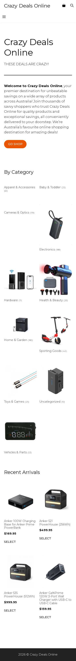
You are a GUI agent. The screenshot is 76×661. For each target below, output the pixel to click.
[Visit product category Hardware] (20, 283)
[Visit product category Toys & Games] (20, 385)
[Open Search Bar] (72, 5)
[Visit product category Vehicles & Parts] (20, 435)
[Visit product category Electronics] (55, 228)
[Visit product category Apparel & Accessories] (20, 186)
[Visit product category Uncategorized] (55, 385)
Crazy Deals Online (27, 6)
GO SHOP (15, 144)
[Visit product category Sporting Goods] (55, 334)
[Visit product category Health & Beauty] (55, 283)
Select (10, 542)
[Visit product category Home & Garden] (20, 328)
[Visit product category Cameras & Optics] (20, 210)
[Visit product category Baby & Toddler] (55, 185)
